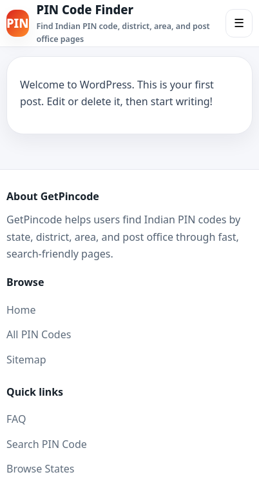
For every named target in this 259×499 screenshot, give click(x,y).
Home (21, 310)
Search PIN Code (46, 444)
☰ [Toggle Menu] (239, 23)
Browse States (40, 469)
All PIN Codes (38, 334)
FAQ (16, 419)
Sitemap (26, 359)
